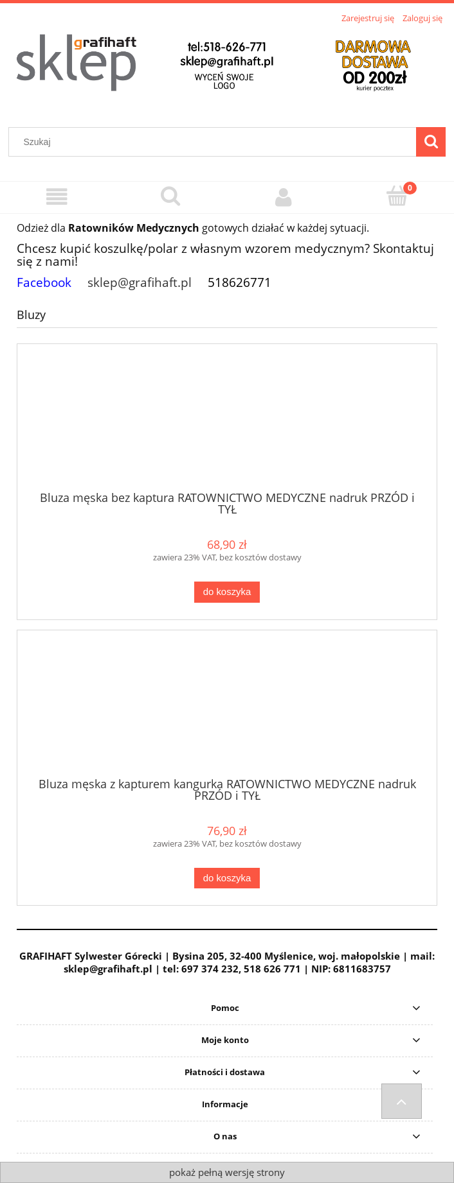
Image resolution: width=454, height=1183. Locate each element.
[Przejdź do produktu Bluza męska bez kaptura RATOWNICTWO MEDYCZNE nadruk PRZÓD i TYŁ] (227, 422)
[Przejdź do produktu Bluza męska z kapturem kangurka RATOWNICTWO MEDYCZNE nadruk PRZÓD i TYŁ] (227, 708)
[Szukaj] (431, 142)
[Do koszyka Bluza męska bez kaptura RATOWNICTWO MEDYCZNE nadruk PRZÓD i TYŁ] (227, 592)
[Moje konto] (284, 197)
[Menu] (57, 197)
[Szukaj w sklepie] (215, 142)
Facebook (44, 282)
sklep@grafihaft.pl (139, 282)
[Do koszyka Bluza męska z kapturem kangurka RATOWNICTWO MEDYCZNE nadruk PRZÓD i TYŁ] (227, 878)
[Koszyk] (398, 196)
